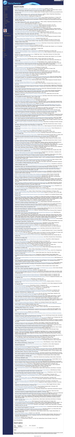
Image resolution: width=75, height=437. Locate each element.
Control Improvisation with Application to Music (23, 367)
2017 (4, 41)
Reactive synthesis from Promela (21, 233)
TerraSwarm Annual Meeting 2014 (21, 242)
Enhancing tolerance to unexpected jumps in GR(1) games (26, 61)
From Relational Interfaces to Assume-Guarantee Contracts (26, 354)
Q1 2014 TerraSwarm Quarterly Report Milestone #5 (24, 331)
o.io (15, 337)
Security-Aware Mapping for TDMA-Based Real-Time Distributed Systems (28, 222)
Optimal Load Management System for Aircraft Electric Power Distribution (28, 346)
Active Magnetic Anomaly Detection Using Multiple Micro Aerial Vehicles (28, 119)
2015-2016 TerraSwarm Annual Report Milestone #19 (25, 45)
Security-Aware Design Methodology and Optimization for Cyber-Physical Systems (30, 188)
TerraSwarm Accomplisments (20, 75)
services (4, 53)
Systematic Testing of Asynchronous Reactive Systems (25, 161)
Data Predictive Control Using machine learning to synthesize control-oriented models (31, 93)
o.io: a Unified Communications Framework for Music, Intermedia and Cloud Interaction (31, 308)
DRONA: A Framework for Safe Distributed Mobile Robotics (26, 35)
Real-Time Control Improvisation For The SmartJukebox (25, 388)
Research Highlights (6, 21)
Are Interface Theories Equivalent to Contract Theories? (25, 254)
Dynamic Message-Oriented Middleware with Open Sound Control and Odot (29, 144)
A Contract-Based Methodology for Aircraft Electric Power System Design (28, 335)
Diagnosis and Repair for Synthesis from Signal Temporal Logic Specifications (29, 85)
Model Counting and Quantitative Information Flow (24, 294)
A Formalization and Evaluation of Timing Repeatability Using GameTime (28, 375)
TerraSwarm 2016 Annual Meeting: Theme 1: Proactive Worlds (26, 50)
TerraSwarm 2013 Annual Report (21, 347)
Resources (5, 23)
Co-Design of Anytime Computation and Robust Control (25, 107)
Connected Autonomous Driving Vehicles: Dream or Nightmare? (27, 24)
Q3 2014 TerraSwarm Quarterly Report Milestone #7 (24, 302)
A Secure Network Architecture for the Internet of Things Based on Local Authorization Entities (32, 76)
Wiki (4, 27)
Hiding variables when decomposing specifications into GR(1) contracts (28, 17)
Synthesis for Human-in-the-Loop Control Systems (24, 322)
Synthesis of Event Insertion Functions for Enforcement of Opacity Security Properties (31, 281)
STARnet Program (6, 33)
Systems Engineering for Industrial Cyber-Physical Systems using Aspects (28, 95)
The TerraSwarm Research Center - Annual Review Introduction (26, 374)
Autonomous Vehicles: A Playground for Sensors (24, 27)
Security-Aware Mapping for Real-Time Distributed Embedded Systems (28, 283)
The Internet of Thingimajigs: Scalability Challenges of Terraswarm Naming (29, 246)
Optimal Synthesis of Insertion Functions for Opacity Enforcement (27, 274)
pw (3, 52)
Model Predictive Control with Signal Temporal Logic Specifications (27, 352)
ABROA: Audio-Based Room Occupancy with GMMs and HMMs (27, 59)
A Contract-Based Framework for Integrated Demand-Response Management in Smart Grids (32, 114)
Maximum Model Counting (20, 40)
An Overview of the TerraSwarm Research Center (24, 98)
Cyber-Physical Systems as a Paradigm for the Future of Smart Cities (28, 39)
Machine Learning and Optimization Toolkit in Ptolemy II (25, 287)
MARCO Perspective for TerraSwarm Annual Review (24, 67)
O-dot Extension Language (20, 305)
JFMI (16, 410)
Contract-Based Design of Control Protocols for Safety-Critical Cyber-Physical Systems (31, 324)
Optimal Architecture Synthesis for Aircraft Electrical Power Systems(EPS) (28, 339)
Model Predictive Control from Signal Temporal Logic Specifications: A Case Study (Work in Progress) (33, 348)
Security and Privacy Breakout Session (22, 142)
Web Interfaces (18, 418)
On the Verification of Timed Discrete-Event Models (24, 402)
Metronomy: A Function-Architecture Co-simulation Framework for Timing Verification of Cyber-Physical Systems (35, 259)
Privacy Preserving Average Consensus (22, 285)
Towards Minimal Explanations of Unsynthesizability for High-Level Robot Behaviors (30, 390)
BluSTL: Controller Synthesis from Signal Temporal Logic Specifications (28, 151)
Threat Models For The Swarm (20, 97)
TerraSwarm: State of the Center (21, 69)
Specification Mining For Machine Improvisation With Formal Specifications (29, 123)
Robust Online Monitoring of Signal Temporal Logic (24, 146)
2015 (4, 44)
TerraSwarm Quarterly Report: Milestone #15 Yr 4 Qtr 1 (25, 100)
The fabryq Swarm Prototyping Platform (22, 241)
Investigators (5, 8)
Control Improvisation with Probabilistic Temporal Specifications (26, 101)
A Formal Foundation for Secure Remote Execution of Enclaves (26, 18)
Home (54, 4)
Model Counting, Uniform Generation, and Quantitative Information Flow (28, 230)
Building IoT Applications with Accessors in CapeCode (25, 83)
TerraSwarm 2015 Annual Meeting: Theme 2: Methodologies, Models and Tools (29, 125)
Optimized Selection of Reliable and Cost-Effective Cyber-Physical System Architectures (31, 182)
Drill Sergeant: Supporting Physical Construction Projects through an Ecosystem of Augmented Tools (33, 159)
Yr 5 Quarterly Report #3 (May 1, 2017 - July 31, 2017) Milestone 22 (27, 21)
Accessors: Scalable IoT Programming (22, 46)
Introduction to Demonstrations (20, 68)
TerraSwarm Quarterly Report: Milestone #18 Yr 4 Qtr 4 (25, 103)
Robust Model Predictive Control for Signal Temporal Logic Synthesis (27, 201)
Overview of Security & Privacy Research (22, 278)
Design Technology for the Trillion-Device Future (24, 148)
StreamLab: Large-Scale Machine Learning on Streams (25, 252)
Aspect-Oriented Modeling (20, 366)
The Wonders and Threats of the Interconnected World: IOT (26, 31)
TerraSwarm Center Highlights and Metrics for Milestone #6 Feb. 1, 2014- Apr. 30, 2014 (31, 317)
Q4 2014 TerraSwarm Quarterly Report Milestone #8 (24, 224)
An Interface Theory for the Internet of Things (23, 130)
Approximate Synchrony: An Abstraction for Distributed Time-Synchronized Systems (30, 290)
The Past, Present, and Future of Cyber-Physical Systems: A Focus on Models (29, 192)
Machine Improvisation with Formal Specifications (24, 356)
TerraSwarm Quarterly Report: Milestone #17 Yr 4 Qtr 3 (25, 78)
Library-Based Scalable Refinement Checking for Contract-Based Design (28, 326)
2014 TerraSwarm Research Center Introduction (24, 245)
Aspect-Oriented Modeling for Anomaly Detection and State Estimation (28, 338)
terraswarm (5, 55)
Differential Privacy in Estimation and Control (23, 279)
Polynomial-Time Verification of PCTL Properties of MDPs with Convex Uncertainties (30, 384)
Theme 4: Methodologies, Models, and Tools (23, 244)
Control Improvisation (19, 109)
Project (4, 18)
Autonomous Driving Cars (19, 23)
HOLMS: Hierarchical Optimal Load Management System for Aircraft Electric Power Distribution (32, 369)
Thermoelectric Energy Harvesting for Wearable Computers (26, 386)
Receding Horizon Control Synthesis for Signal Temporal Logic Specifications (29, 236)
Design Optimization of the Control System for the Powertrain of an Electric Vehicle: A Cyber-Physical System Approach (37, 156)
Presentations (5, 17)
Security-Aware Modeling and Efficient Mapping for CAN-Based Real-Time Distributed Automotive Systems (34, 185)
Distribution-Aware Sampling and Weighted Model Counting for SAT (27, 350)
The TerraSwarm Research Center (21, 187)
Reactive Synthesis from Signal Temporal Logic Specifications (26, 203)
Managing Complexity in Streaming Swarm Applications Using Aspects (28, 132)
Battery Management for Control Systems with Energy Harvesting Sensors (28, 9)
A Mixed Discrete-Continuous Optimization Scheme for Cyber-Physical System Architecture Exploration (34, 117)
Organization (5, 14)
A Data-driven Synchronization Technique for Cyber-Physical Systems (28, 234)
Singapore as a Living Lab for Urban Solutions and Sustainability (27, 26)
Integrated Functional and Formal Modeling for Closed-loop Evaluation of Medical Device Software (33, 291)
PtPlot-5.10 (17, 200)
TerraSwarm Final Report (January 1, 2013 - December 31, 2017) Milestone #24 (30, 8)
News (4, 12)
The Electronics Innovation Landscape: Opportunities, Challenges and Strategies (30, 36)
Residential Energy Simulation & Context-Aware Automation (26, 378)
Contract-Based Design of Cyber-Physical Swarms (24, 364)
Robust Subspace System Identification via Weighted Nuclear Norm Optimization (30, 295)
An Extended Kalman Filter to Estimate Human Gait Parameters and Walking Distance (31, 406)
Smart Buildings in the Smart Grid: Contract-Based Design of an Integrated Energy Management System (34, 212)
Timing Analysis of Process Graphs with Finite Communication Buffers (28, 414)
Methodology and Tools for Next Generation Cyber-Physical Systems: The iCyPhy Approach (32, 135)
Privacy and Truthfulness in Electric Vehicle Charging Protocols (26, 293)
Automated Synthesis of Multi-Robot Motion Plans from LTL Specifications (28, 220)
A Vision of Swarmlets (19, 232)
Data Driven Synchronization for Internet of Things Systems (26, 134)
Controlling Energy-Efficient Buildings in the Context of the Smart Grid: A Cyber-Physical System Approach (34, 257)
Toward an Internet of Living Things (21, 70)
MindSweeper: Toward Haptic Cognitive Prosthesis (24, 54)
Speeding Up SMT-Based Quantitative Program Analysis (25, 306)
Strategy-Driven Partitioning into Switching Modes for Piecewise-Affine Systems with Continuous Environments (35, 218)
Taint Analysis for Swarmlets (20, 286)
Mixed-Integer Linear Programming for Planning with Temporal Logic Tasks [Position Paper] (32, 205)
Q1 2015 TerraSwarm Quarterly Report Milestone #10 (25, 196)
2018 (4, 39)
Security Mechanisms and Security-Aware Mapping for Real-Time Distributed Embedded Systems (33, 163)
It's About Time (17, 417)
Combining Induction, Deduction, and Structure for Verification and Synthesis (29, 121)
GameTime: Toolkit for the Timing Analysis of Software (25, 297)
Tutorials (4, 26)
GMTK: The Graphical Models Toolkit (22, 191)
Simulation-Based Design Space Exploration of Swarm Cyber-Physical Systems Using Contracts (33, 250)
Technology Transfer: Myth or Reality (21, 30)
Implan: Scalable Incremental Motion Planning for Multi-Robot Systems (28, 88)
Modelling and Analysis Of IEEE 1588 (22, 380)
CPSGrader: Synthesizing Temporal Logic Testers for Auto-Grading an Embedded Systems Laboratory (34, 267)
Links (4, 11)
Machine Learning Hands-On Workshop (22, 288)
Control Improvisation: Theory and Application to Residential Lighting (27, 228)
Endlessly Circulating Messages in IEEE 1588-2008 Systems (26, 271)
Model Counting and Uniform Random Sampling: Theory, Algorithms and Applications (30, 174)
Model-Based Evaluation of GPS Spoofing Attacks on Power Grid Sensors (28, 408)
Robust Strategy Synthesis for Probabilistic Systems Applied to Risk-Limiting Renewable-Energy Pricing (34, 262)
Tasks (4, 24)
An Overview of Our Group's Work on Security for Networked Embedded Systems (30, 276)
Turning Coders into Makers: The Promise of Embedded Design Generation (29, 28)
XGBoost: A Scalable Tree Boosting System (23, 113)
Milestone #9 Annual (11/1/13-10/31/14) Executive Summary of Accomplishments (30, 194)
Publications (61, 4)
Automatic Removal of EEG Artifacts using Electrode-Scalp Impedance (28, 315)
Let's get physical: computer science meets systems (24, 319)
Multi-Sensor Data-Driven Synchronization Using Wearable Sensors (27, 149)
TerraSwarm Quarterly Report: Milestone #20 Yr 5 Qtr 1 (25, 38)
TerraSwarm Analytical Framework (21, 311)
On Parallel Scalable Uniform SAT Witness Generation (25, 178)
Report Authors (5, 20)
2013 (4, 47)
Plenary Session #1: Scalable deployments (23, 48)
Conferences (57, 4)
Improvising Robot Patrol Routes (21, 58)
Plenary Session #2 (18, 49)
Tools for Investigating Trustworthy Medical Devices (24, 387)
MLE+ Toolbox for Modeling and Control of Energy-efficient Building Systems (29, 341)
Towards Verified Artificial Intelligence (22, 16)
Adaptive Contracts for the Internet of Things (23, 79)
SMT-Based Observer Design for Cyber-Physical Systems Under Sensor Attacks (30, 90)
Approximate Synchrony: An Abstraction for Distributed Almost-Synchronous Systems (30, 165)
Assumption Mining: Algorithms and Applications (24, 269)
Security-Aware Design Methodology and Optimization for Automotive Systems (29, 154)
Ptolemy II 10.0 (18, 214)
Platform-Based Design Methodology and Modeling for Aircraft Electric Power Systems (31, 392)
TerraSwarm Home (6, 6)
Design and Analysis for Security (21, 363)
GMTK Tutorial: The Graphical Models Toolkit (23, 74)
